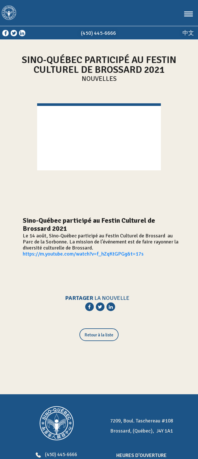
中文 (188, 33)
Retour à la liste (99, 335)
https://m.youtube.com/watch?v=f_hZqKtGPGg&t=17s (83, 254)
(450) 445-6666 (56, 455)
